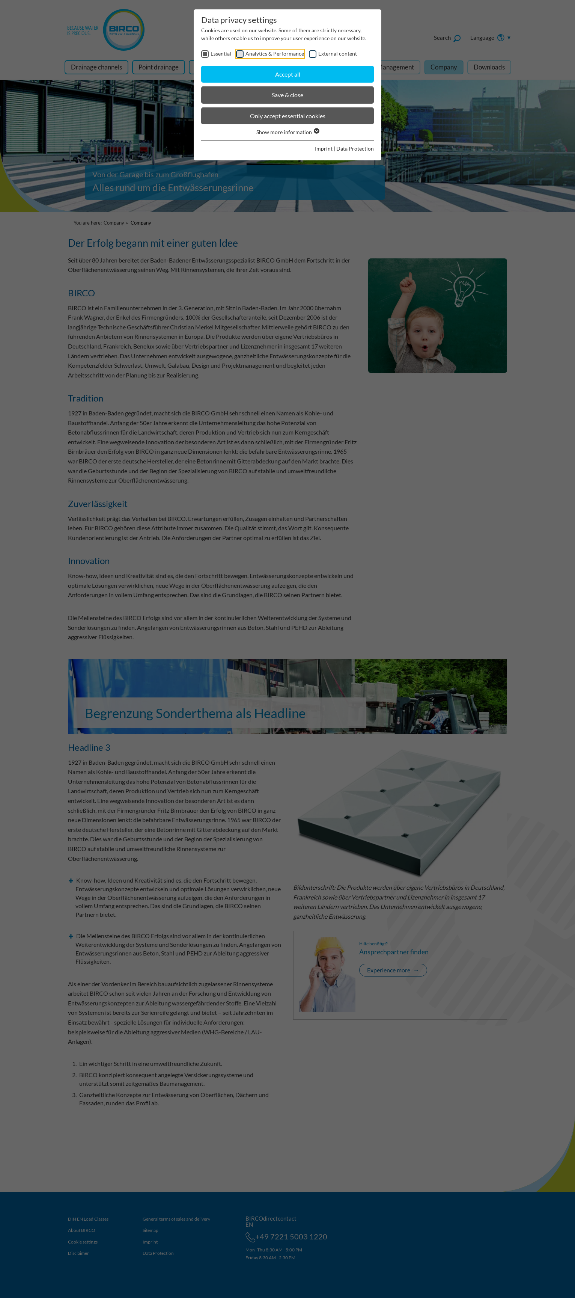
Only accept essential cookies (287, 115)
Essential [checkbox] (221, 53)
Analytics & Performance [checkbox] (274, 53)
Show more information (287, 132)
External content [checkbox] (337, 53)
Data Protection (355, 148)
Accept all (287, 74)
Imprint (324, 148)
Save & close (287, 94)
